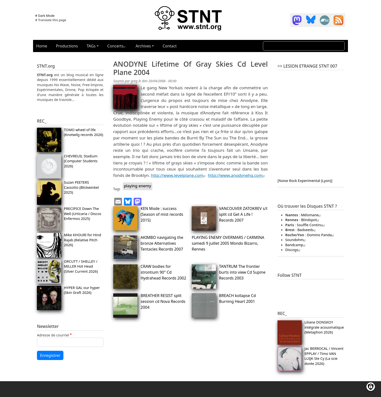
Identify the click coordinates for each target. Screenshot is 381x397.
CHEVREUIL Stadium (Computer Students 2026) (80, 160)
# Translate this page (50, 20)
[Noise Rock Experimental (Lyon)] (304, 180)
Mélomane (311, 214)
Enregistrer (50, 355)
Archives (143, 46)
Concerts (117, 46)
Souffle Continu (311, 224)
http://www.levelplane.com (179, 175)
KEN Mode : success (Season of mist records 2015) (162, 214)
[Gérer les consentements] (370, 386)
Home (41, 46)
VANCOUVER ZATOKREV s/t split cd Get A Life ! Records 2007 (243, 214)
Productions (67, 46)
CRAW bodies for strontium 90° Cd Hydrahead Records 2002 (163, 272)
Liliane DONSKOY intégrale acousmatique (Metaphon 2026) (324, 327)
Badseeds (307, 229)
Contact (170, 46)
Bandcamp (296, 244)
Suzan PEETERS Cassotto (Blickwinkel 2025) (81, 187)
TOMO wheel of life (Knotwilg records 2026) (83, 132)
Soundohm (296, 239)
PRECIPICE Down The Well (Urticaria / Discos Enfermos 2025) (82, 213)
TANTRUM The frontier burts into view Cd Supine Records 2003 (242, 272)
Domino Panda (321, 234)
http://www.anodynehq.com (237, 175)
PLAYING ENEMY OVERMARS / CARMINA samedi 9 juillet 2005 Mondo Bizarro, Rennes (228, 243)
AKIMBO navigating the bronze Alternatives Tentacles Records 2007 (162, 243)
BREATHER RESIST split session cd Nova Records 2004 (163, 301)
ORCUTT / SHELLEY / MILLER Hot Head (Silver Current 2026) (81, 266)
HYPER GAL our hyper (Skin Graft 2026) (82, 290)
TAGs (91, 46)
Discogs (293, 249)
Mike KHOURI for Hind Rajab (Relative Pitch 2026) (82, 239)
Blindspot (310, 219)
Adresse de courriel (53, 335)
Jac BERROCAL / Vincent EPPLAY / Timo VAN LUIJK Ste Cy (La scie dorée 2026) (324, 356)
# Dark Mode (44, 15)
